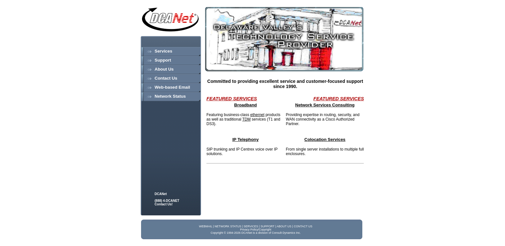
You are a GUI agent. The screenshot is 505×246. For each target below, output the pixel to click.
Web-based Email (172, 87)
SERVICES (250, 226)
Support (163, 60)
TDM (246, 119)
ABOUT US (284, 226)
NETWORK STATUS (227, 226)
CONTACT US (303, 226)
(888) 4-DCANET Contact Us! (167, 202)
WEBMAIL (205, 226)
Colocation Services (324, 139)
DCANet (161, 194)
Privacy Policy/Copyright (255, 229)
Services (163, 51)
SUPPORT (267, 226)
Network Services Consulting (325, 105)
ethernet (257, 115)
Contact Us (166, 78)
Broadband (245, 105)
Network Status (170, 96)
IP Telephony (245, 139)
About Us (164, 69)
